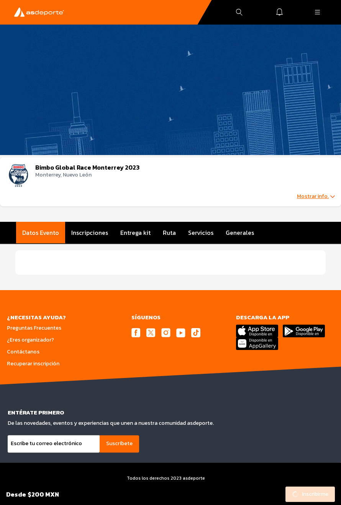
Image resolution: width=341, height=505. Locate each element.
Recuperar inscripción (33, 364)
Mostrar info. (316, 196)
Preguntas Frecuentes (34, 328)
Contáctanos (23, 352)
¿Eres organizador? (30, 340)
